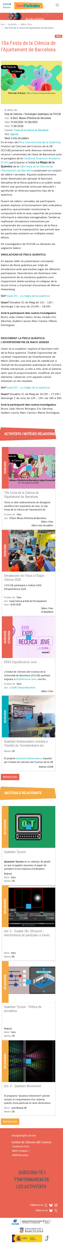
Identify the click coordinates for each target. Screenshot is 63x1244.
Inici (3, 24)
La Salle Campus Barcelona (22, 687)
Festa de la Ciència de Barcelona (31, 130)
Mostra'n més (10, 777)
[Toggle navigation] (57, 5)
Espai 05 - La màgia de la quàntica (28, 296)
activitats (12, 24)
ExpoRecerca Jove (26, 679)
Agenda (14, 134)
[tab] (11, 418)
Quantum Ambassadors (28, 758)
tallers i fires (26, 24)
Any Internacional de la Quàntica (40, 142)
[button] (31, 82)
